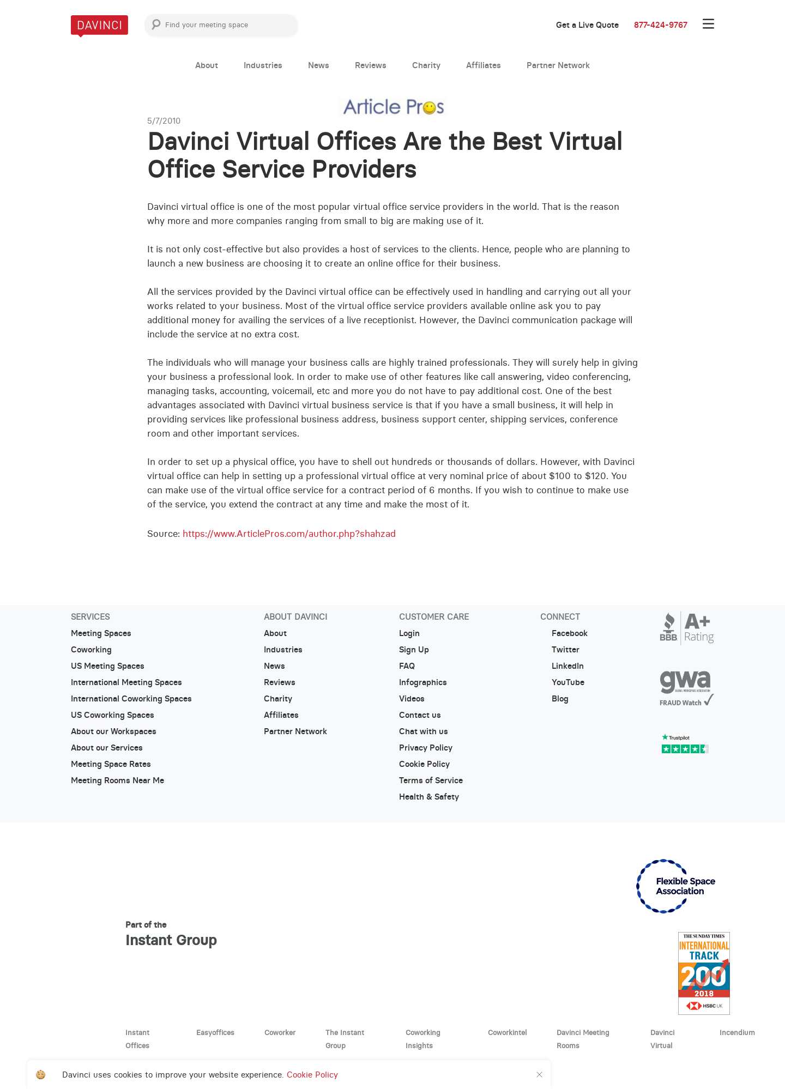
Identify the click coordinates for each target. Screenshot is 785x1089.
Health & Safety (429, 797)
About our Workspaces (113, 731)
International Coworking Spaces (131, 699)
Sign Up (414, 650)
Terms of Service (431, 780)
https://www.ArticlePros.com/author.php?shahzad (289, 534)
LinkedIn (562, 666)
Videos (412, 699)
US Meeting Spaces (107, 666)
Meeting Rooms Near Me (117, 780)
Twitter (559, 650)
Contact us (420, 715)
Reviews (371, 65)
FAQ (407, 666)
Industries (263, 65)
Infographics (423, 682)
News (318, 65)
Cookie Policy (424, 764)
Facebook (564, 633)
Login (409, 633)
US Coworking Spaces (112, 715)
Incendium (737, 1032)
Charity (426, 65)
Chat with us (423, 731)
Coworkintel (507, 1032)
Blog (554, 699)
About (206, 65)
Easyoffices (215, 1032)
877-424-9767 (660, 25)
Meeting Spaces (101, 633)
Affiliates (483, 65)
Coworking (91, 650)
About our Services (107, 748)
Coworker (279, 1032)
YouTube (562, 682)
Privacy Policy (425, 748)
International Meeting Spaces (126, 682)
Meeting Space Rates (111, 764)
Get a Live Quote (587, 25)
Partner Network (558, 65)
